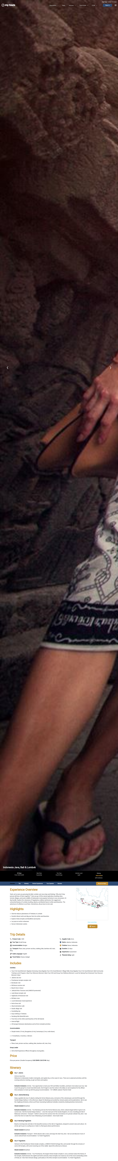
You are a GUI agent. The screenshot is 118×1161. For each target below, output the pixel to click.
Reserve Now (102, 883)
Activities (72, 5)
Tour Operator (50, 883)
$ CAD (94, 5)
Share (92, 926)
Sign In (107, 5)
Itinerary (26, 883)
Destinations (54, 5)
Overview (12, 883)
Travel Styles (83, 5)
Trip (20, 883)
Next (110, 368)
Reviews (60, 883)
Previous (7, 368)
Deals (63, 5)
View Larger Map (92, 922)
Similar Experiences (37, 883)
